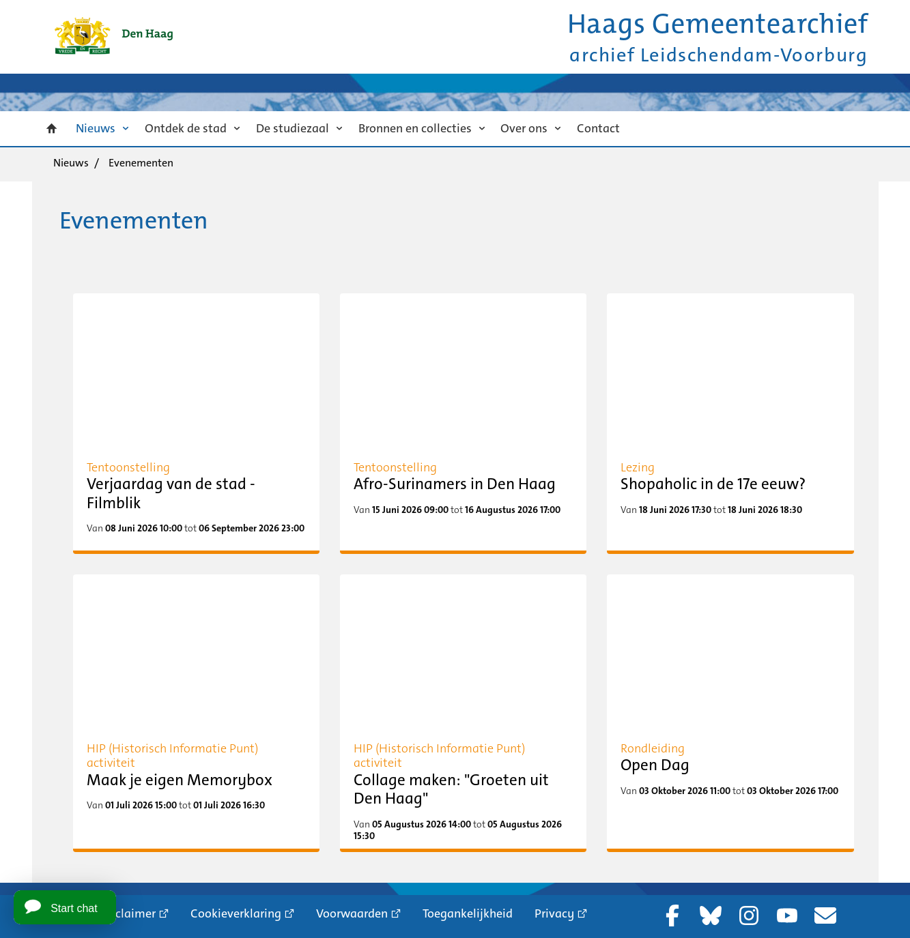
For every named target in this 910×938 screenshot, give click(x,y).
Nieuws (95, 128)
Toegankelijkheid (468, 913)
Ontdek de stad (186, 128)
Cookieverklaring (235, 913)
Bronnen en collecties (415, 128)
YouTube (787, 915)
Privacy (554, 913)
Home (51, 128)
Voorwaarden (352, 913)
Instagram (749, 915)
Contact (598, 128)
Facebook (672, 915)
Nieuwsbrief (825, 915)
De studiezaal (292, 128)
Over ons (524, 128)
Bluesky (711, 915)
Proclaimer (127, 913)
